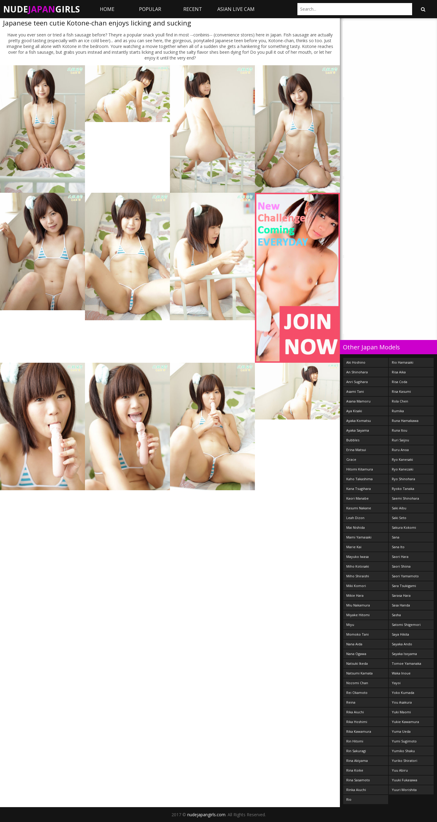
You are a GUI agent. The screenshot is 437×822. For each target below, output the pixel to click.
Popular (150, 9)
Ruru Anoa (400, 449)
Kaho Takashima (359, 479)
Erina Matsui (356, 449)
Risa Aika (399, 372)
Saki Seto (399, 517)
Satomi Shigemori (406, 624)
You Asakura (402, 702)
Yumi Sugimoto (404, 741)
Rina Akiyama (357, 760)
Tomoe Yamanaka (406, 663)
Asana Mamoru (358, 401)
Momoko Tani (357, 634)
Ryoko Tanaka (403, 488)
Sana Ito (398, 547)
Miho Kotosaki (357, 566)
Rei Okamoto (357, 692)
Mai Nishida (355, 527)
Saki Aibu (399, 508)
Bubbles (352, 440)
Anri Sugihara (357, 381)
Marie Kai (353, 547)
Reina (350, 702)
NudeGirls (41, 9)
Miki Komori (356, 585)
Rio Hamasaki (402, 362)
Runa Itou (399, 430)
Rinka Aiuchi (356, 789)
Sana (395, 537)
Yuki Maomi (401, 712)
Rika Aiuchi (355, 712)
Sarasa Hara (401, 595)
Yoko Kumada (403, 692)
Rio (348, 799)
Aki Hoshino (355, 362)
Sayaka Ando (402, 644)
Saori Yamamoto (405, 576)
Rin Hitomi (354, 741)
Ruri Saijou (400, 440)
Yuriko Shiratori (404, 760)
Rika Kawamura (358, 731)
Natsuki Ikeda (357, 663)
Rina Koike (354, 770)
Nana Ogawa (356, 653)
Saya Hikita (400, 634)
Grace (351, 459)
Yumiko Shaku (403, 751)
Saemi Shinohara (405, 498)
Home (107, 9)
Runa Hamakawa (405, 420)
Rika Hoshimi (356, 721)
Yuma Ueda (401, 731)
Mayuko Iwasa (357, 556)
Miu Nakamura (358, 605)
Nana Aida (354, 644)
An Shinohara (357, 372)
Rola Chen (400, 401)
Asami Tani (355, 391)
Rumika (398, 411)
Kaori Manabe (357, 498)
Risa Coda (399, 381)
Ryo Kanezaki (402, 469)
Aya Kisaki (354, 411)
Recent (192, 9)
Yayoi (396, 683)
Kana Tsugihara (358, 488)
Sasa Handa (401, 605)
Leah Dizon (355, 517)
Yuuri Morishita (404, 789)
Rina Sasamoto (358, 780)
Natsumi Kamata (359, 673)
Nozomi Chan (357, 683)
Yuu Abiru (400, 770)
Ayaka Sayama (357, 430)
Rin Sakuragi (356, 751)
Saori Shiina (401, 566)
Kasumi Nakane (358, 508)
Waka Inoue (401, 673)
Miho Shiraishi (357, 576)
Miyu (350, 624)
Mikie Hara (355, 595)
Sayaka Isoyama (404, 653)
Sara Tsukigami (404, 585)
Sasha (396, 615)
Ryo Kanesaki (402, 459)
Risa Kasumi (401, 391)
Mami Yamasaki (358, 537)
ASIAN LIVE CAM (236, 9)
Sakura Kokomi (404, 527)
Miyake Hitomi (358, 615)
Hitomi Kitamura (359, 469)
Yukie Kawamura (405, 721)
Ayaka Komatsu (358, 420)
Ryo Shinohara (403, 479)
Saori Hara (400, 556)
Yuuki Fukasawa (404, 780)
